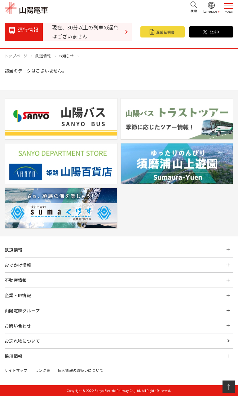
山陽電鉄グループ (22, 310)
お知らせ (66, 55)
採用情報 (13, 356)
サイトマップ (16, 370)
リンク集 (42, 370)
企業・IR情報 (18, 295)
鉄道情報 (43, 55)
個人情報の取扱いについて (80, 370)
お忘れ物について (22, 341)
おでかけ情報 (18, 265)
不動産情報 (16, 280)
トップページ (16, 55)
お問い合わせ (18, 326)
